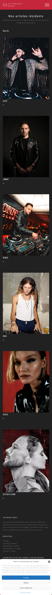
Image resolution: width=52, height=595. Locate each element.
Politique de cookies (25, 592)
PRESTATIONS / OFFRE (11, 546)
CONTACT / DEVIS (9, 551)
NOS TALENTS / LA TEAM (12, 549)
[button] (49, 562)
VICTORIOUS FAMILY (10, 543)
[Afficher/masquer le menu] (47, 5)
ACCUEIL (6, 541)
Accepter (26, 577)
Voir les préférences (26, 588)
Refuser (26, 583)
